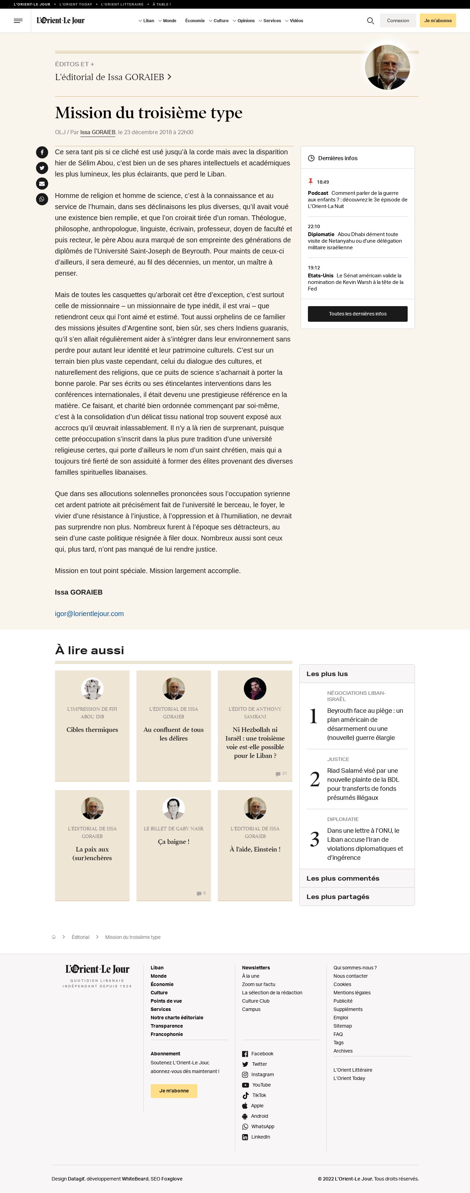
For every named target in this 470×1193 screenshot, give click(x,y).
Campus (251, 1009)
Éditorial (80, 937)
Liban (148, 20)
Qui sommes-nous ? (355, 967)
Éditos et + (74, 64)
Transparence (167, 1026)
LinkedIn (260, 1137)
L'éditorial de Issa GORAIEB (113, 77)
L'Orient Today (76, 4)
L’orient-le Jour (32, 4)
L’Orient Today (349, 1078)
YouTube (261, 1085)
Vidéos (296, 20)
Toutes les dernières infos (358, 314)
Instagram (262, 1074)
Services (272, 20)
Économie (195, 20)
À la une (250, 976)
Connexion (398, 20)
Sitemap (343, 1026)
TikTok (259, 1095)
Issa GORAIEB (97, 132)
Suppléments (348, 1009)
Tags (339, 1042)
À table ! (162, 4)
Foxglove (172, 1179)
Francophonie (167, 1034)
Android (259, 1116)
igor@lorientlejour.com (89, 613)
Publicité (343, 1001)
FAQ (338, 1034)
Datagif (76, 1179)
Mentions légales (352, 992)
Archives (343, 1051)
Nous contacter (351, 976)
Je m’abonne (438, 20)
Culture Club (255, 1001)
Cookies (342, 984)
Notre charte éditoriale (177, 1017)
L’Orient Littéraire (353, 1070)
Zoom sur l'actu (258, 984)
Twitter (259, 1064)
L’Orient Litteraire (122, 4)
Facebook (262, 1053)
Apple (257, 1105)
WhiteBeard (135, 1179)
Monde (169, 20)
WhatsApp (262, 1126)
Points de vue (166, 1001)
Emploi (341, 1017)
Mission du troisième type (133, 937)
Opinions (246, 20)
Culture (221, 20)
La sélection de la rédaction (272, 992)
